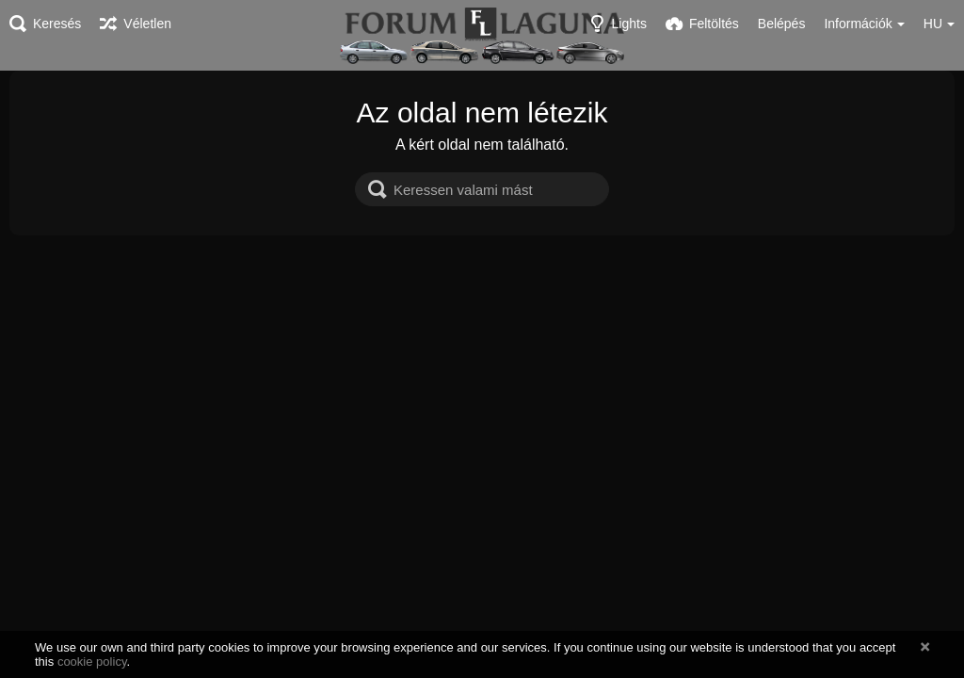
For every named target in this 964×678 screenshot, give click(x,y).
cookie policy (92, 661)
